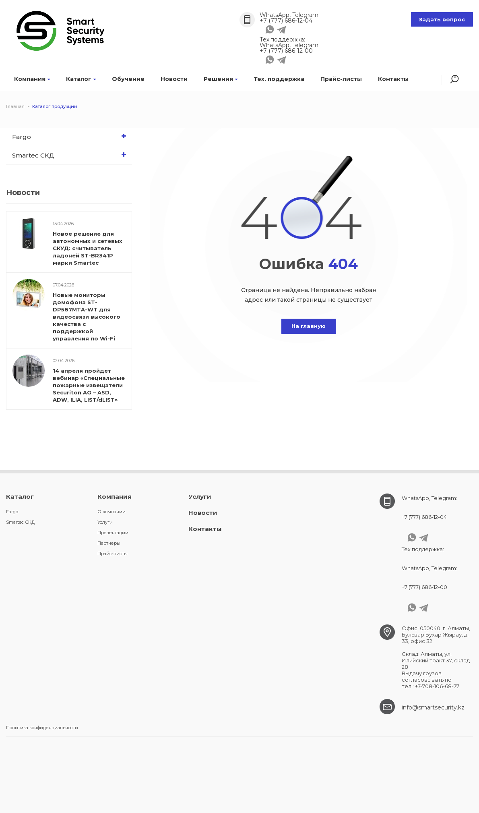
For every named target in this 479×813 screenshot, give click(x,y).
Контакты (393, 79)
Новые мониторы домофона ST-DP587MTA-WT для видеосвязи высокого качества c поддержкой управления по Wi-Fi (86, 317)
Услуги (105, 522)
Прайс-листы (341, 79)
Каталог (81, 79)
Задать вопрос (442, 19)
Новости (174, 79)
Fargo (71, 136)
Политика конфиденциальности (42, 727)
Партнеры (108, 543)
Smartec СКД (71, 155)
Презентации (112, 532)
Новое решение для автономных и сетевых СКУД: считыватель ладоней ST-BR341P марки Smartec (87, 248)
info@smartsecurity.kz (433, 707)
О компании (111, 511)
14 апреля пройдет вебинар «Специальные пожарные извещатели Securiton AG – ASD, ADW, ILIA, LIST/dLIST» (89, 385)
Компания (32, 79)
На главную (308, 326)
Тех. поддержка (279, 79)
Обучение (128, 79)
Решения (220, 79)
